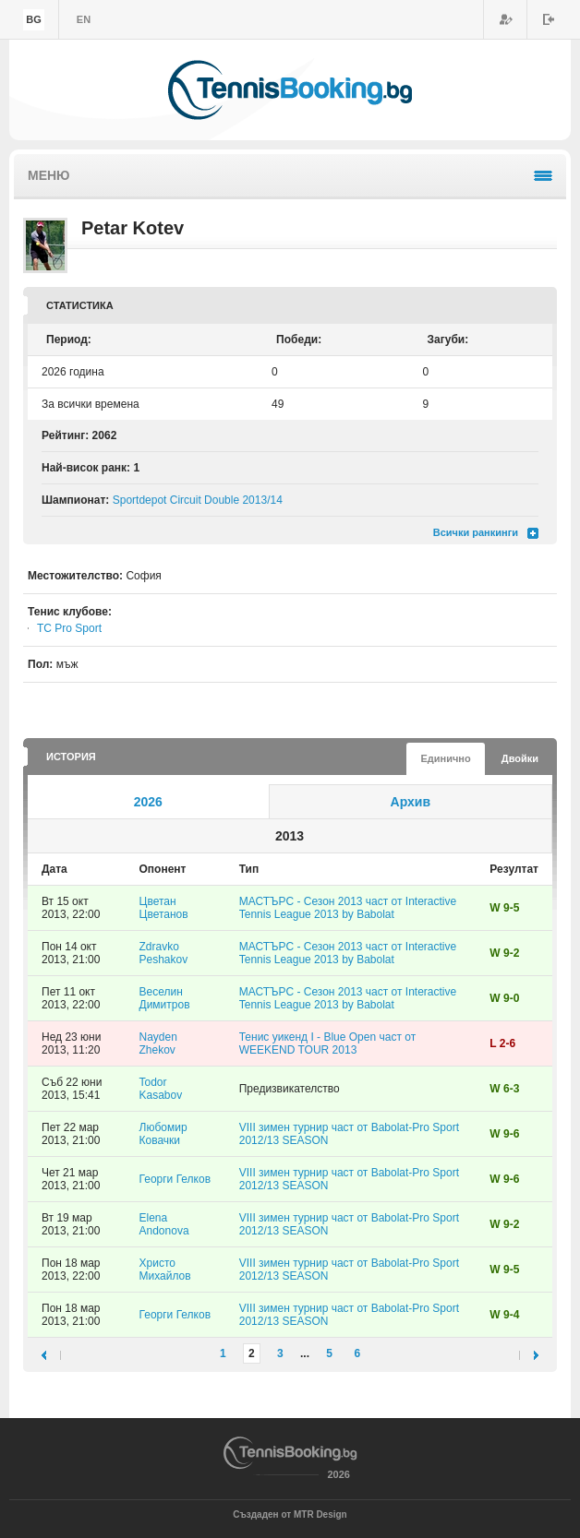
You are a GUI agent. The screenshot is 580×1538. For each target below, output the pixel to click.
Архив (410, 801)
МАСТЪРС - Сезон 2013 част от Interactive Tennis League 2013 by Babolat (348, 908)
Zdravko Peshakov (163, 953)
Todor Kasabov (161, 1089)
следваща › (528, 1354)
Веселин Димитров (164, 998)
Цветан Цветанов (163, 908)
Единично (445, 758)
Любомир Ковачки (163, 1134)
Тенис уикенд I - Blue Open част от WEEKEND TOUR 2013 (327, 1043)
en (84, 19)
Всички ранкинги (475, 532)
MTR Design (320, 1514)
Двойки (519, 758)
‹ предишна (51, 1354)
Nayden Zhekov (158, 1043)
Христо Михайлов (165, 1269)
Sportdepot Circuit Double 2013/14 (198, 500)
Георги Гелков (175, 1179)
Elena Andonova (164, 1224)
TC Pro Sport (69, 628)
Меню (49, 175)
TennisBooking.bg (290, 90)
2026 (148, 801)
